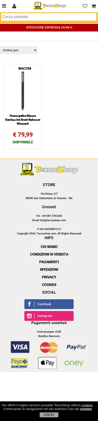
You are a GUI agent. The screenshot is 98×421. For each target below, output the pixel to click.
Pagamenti (49, 262)
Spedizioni (49, 270)
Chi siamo (49, 247)
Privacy (49, 277)
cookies (87, 405)
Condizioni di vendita (49, 254)
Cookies (49, 285)
